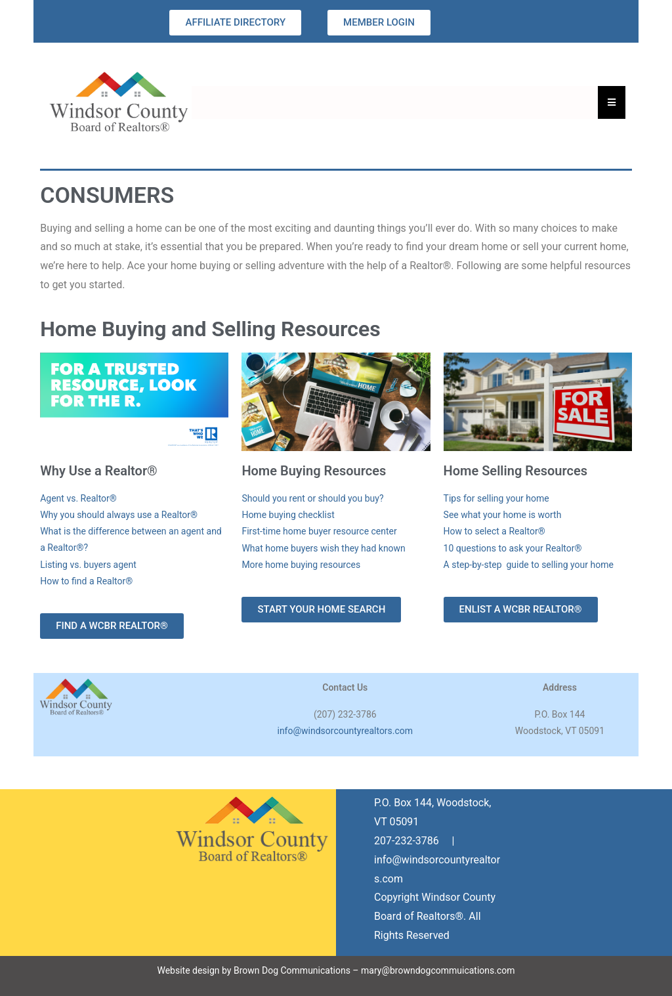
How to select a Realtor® (494, 531)
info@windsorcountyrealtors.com (345, 730)
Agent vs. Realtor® (78, 498)
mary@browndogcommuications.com (438, 970)
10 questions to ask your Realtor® (513, 548)
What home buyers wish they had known (323, 548)
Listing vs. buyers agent (88, 564)
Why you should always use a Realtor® (119, 514)
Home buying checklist (288, 514)
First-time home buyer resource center (319, 531)
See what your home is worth (503, 514)
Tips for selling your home (496, 498)
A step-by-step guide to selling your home (529, 564)
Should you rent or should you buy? (312, 498)
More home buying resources (301, 564)
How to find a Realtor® (86, 581)
